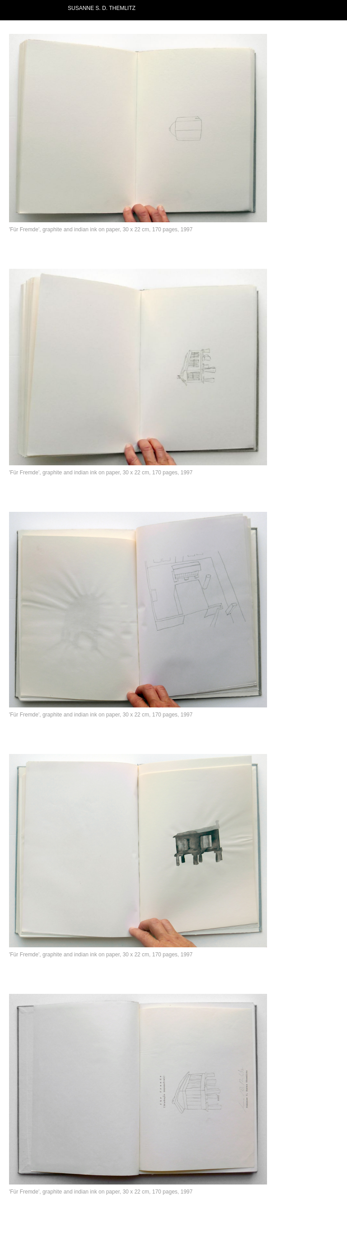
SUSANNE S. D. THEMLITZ (102, 8)
